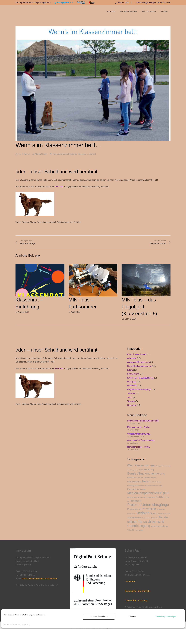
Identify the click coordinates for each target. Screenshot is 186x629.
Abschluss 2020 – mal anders (140, 440)
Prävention (132, 386)
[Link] (63, 2)
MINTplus (131, 382)
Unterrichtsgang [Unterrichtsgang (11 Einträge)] (138, 526)
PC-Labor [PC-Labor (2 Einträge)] (143, 497)
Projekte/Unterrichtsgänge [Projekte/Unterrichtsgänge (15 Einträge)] (148, 505)
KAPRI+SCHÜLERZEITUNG (140, 378)
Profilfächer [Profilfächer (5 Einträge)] (135, 501)
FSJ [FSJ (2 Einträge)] (153, 482)
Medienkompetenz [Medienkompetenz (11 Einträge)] (140, 493)
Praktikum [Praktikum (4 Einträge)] (160, 497)
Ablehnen (132, 617)
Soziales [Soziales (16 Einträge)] (143, 513)
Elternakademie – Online (138, 427)
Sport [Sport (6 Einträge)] (153, 513)
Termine (131, 401)
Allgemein (131, 358)
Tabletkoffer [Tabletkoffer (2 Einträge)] (154, 518)
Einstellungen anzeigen (166, 617)
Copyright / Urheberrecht (137, 591)
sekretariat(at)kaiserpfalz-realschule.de (39, 579)
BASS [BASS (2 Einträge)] (141, 470)
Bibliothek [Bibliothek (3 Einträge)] (131, 478)
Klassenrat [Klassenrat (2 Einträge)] (143, 485)
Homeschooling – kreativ (138, 447)
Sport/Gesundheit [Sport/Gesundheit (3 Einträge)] (163, 514)
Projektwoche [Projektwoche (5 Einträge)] (134, 509)
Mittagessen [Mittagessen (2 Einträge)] (131, 497)
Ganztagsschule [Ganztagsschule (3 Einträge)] (133, 486)
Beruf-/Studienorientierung (139, 366)
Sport (129, 397)
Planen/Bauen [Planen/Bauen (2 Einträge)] (151, 497)
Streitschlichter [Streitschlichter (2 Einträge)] (145, 518)
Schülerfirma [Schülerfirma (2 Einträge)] (131, 514)
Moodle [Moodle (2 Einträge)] (137, 497)
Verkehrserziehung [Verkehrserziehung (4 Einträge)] (159, 526)
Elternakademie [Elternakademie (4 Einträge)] (134, 482)
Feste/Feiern (133, 374)
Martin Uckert (41, 154)
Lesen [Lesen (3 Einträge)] (143, 489)
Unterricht (91, 154)
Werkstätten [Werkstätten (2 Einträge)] (140, 530)
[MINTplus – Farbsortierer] (93, 266)
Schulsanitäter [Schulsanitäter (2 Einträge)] (161, 509)
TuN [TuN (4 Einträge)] (145, 522)
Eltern (130, 370)
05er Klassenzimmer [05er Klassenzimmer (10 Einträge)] (141, 465)
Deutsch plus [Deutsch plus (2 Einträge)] (139, 477)
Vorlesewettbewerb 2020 (138, 434)
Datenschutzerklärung (136, 600)
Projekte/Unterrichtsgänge (65, 154)
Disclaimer (130, 581)
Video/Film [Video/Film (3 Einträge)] (131, 530)
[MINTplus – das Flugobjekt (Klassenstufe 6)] (146, 266)
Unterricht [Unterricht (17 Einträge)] (155, 521)
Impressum (7, 624)
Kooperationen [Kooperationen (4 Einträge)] (134, 489)
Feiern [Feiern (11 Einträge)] (146, 481)
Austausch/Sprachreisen (138, 362)
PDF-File (59, 187)
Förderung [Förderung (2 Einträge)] (158, 482)
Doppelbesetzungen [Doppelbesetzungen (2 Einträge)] (150, 477)
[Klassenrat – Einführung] (40, 266)
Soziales (82, 154)
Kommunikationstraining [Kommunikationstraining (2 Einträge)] (155, 485)
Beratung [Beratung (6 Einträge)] (149, 469)
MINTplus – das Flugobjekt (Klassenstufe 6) (139, 306)
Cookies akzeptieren (99, 617)
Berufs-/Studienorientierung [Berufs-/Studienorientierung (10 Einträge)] (146, 473)
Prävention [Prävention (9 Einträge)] (149, 509)
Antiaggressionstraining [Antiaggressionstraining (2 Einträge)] (163, 466)
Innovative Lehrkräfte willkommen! (142, 421)
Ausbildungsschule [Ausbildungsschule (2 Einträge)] (133, 470)
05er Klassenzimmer (136, 354)
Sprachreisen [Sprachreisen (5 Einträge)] (134, 517)
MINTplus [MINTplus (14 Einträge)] (161, 493)
